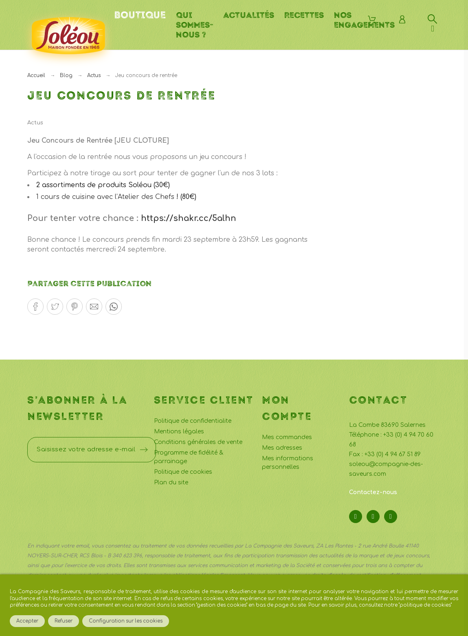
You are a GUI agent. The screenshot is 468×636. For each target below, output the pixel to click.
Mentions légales (179, 431)
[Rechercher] (432, 19)
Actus (35, 123)
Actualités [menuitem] (248, 15)
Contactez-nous (373, 492)
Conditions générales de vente (198, 442)
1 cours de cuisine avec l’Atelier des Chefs (105, 197)
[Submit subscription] (144, 450)
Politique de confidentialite (192, 421)
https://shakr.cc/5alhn (188, 218)
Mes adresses (282, 448)
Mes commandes (287, 437)
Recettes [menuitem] (304, 15)
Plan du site (171, 482)
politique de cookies (425, 605)
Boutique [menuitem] (140, 15)
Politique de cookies (183, 472)
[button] (35, 306)
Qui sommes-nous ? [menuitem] (194, 25)
